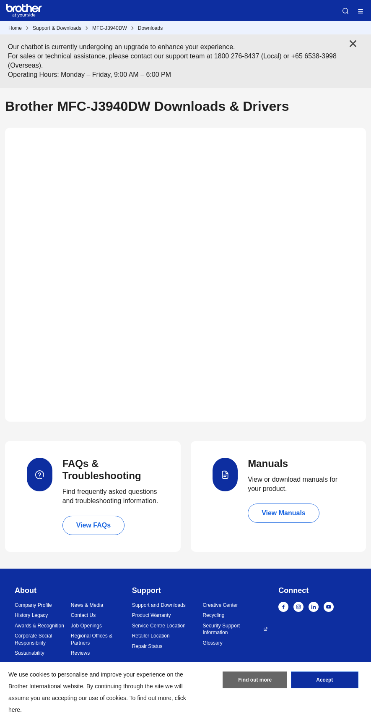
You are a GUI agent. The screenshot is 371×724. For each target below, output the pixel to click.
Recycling (213, 615)
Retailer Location (151, 636)
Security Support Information (221, 629)
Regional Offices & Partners (91, 639)
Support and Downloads (159, 605)
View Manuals (284, 513)
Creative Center (220, 605)
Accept (324, 680)
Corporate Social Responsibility (33, 639)
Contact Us (83, 615)
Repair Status (147, 646)
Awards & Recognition (39, 626)
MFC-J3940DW (109, 28)
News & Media (87, 605)
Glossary (212, 643)
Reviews (80, 653)
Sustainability (29, 653)
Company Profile (33, 605)
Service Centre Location (159, 626)
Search (345, 11)
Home (15, 28)
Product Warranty (151, 615)
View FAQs (93, 525)
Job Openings (86, 626)
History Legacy (31, 615)
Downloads (150, 28)
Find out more (255, 680)
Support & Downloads (57, 28)
